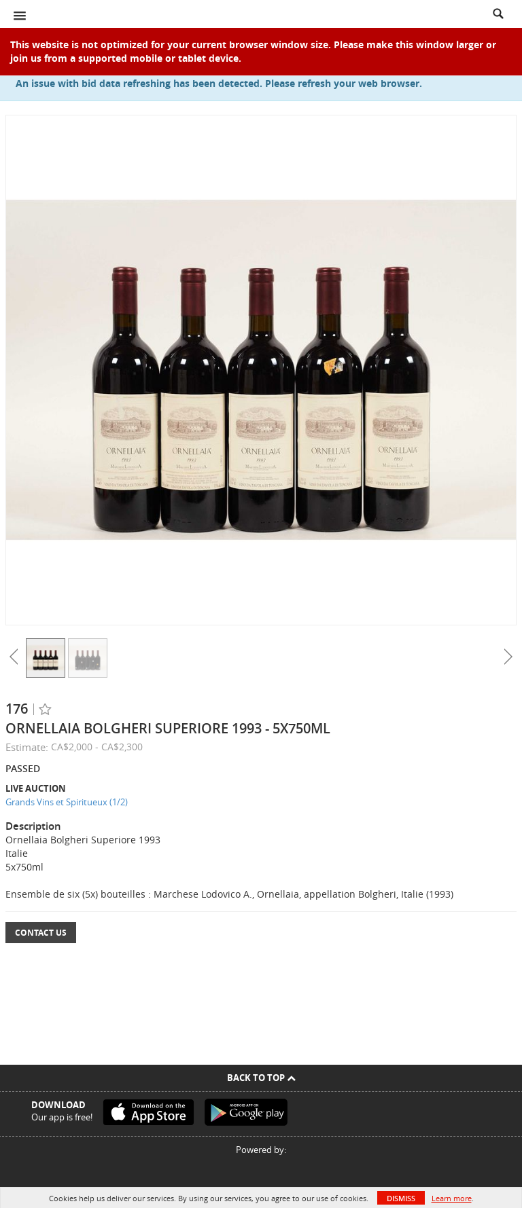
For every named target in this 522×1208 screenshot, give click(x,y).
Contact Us (41, 932)
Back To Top (261, 1078)
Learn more (452, 1198)
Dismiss (401, 1198)
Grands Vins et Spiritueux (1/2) (66, 802)
